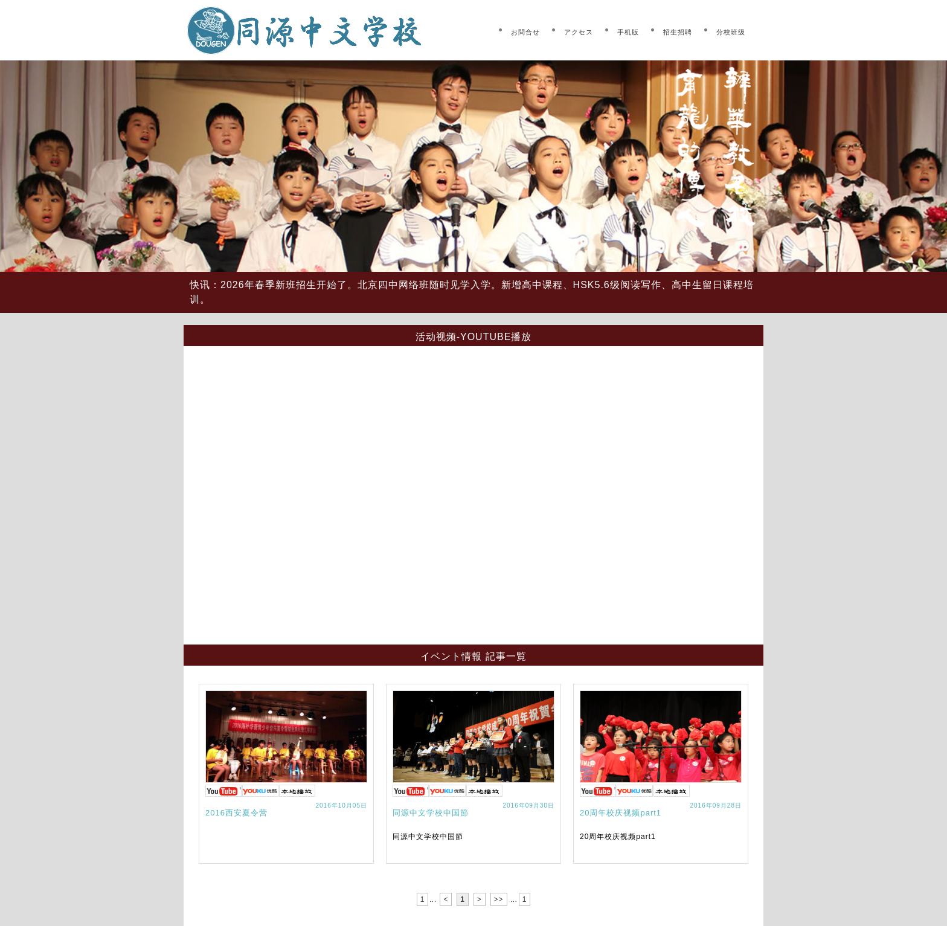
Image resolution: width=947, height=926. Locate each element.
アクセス (578, 32)
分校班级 (730, 32)
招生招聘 (677, 32)
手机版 (628, 32)
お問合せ (525, 32)
